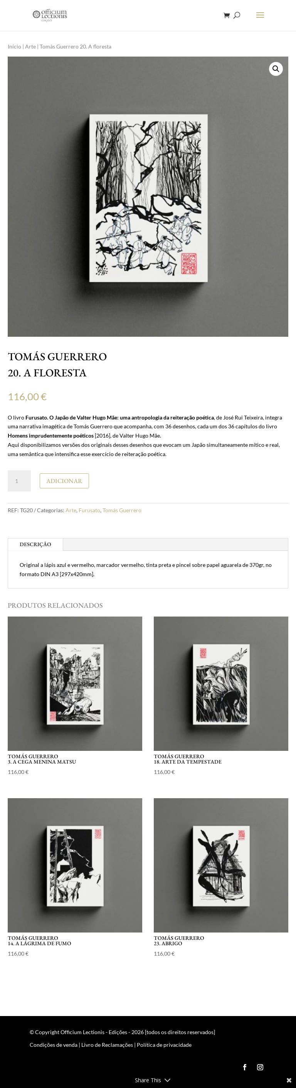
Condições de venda (53, 1044)
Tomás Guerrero (122, 510)
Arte (30, 46)
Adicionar (64, 481)
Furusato (89, 510)
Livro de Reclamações (107, 1044)
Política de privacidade (164, 1044)
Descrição (35, 544)
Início (14, 46)
